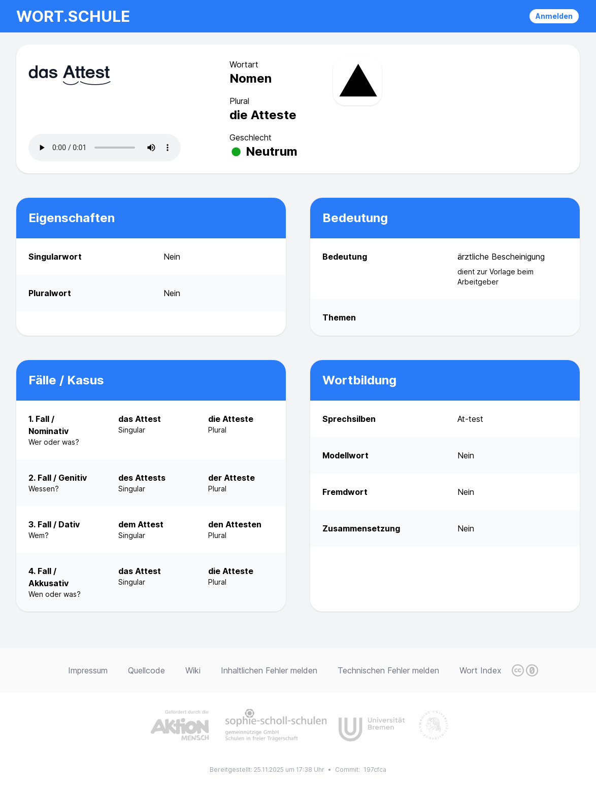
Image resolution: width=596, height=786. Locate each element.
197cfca (374, 769)
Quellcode (146, 670)
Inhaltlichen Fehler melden (269, 670)
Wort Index (480, 670)
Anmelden (554, 16)
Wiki (193, 670)
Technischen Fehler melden (388, 670)
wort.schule (73, 16)
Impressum (88, 670)
